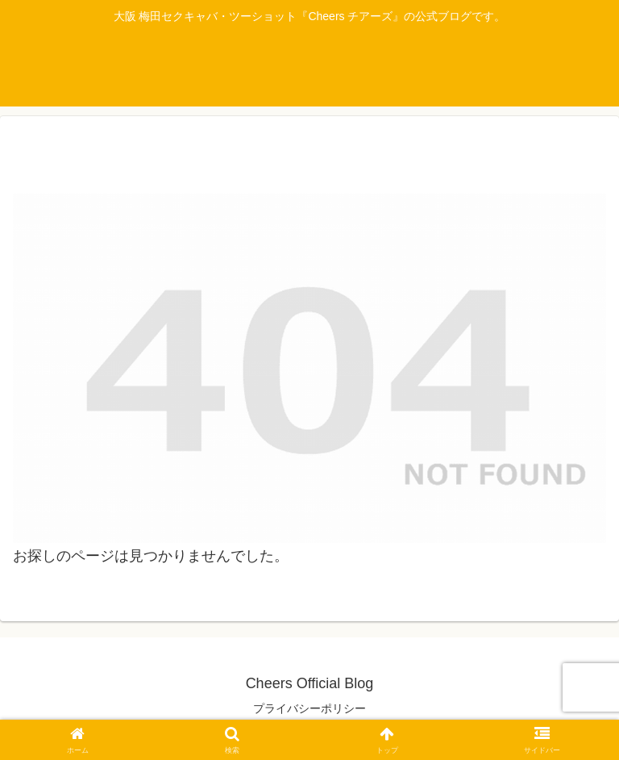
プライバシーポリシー (309, 708)
